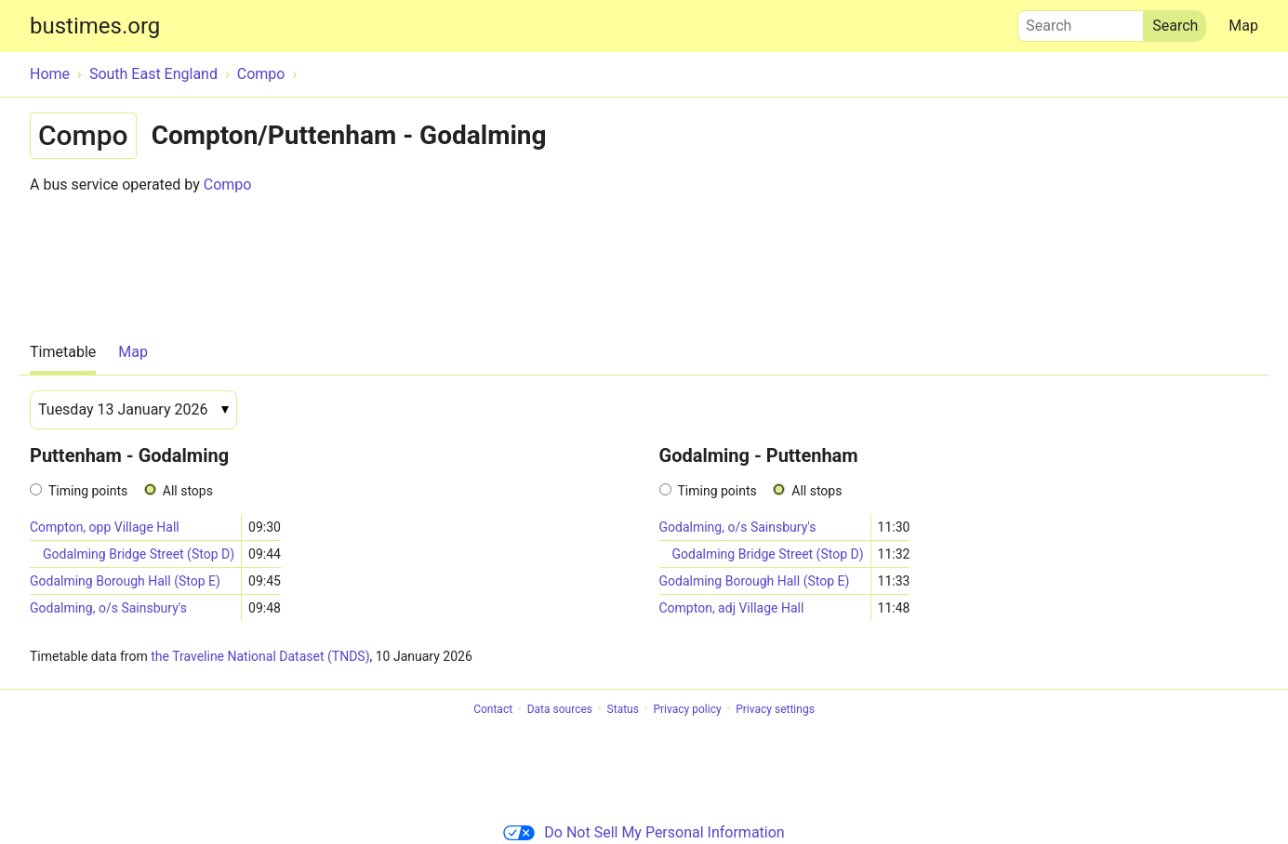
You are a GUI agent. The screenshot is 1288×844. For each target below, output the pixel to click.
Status (623, 709)
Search (1080, 21)
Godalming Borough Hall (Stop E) (125, 581)
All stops (188, 490)
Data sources (559, 709)
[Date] (133, 409)
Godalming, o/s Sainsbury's (108, 607)
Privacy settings (775, 709)
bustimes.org (95, 26)
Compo (228, 184)
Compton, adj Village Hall (731, 607)
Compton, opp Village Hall (104, 527)
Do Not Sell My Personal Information (643, 832)
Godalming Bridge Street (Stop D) (138, 554)
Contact (492, 709)
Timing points (87, 490)
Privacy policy (687, 709)
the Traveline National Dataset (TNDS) (260, 656)
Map (1243, 25)
